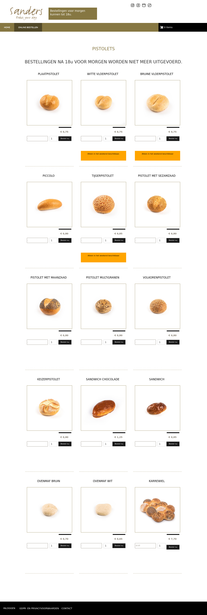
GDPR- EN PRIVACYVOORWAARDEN (39, 608)
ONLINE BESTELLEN (28, 27)
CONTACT (66, 608)
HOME (7, 27)
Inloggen (9, 608)
